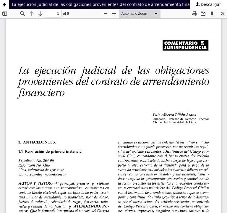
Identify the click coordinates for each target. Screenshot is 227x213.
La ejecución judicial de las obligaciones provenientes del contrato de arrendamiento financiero (107, 4)
